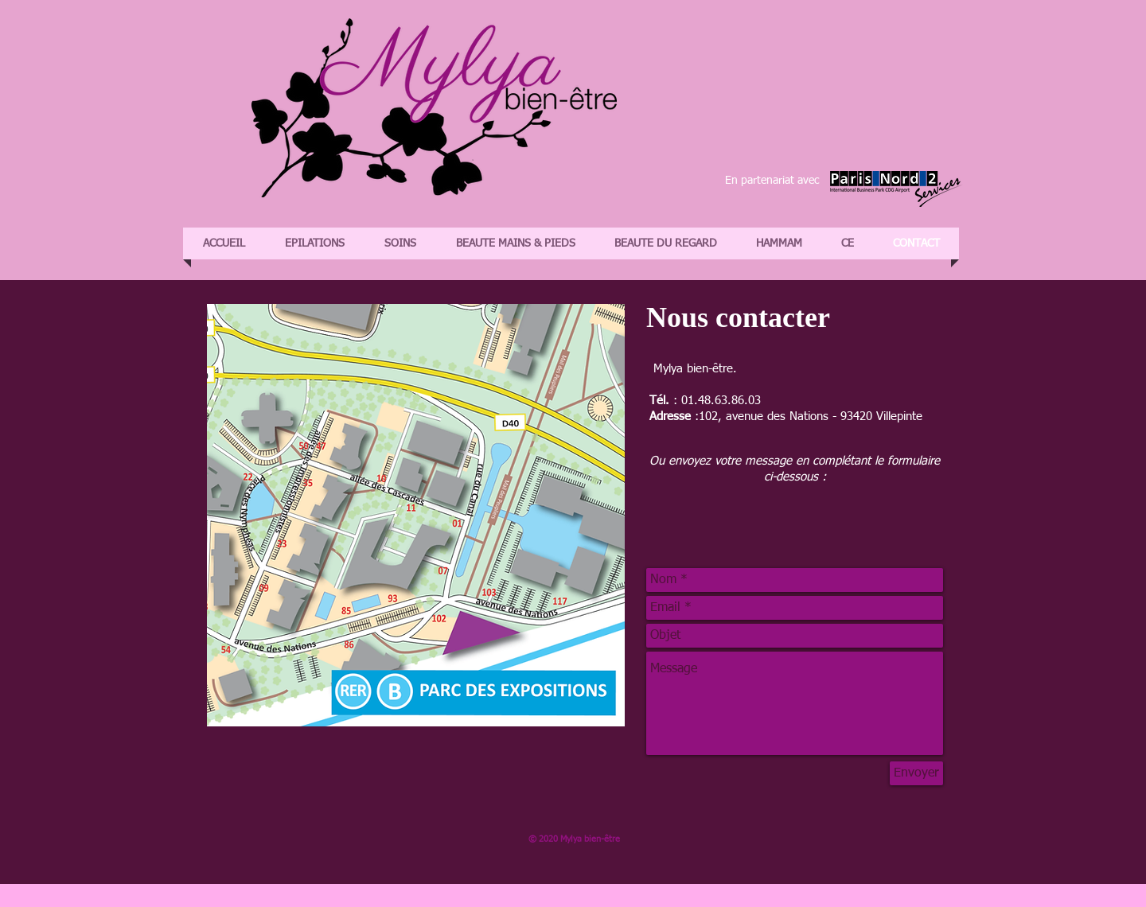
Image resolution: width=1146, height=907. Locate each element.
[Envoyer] (916, 773)
